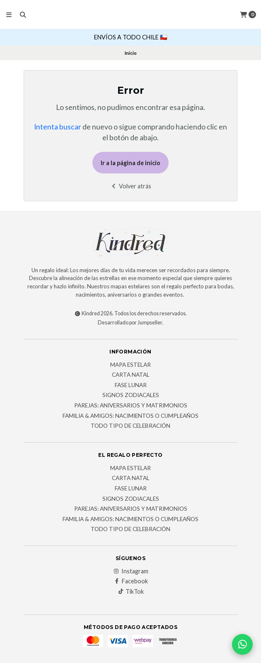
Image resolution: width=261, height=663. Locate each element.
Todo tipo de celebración (130, 426)
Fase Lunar (131, 385)
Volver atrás (130, 186)
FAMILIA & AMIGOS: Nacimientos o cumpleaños (130, 416)
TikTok (130, 592)
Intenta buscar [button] (57, 126)
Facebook (131, 581)
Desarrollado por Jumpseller (130, 322)
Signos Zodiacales (130, 395)
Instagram (130, 571)
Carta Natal (131, 375)
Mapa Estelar (130, 365)
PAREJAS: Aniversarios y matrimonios (130, 406)
